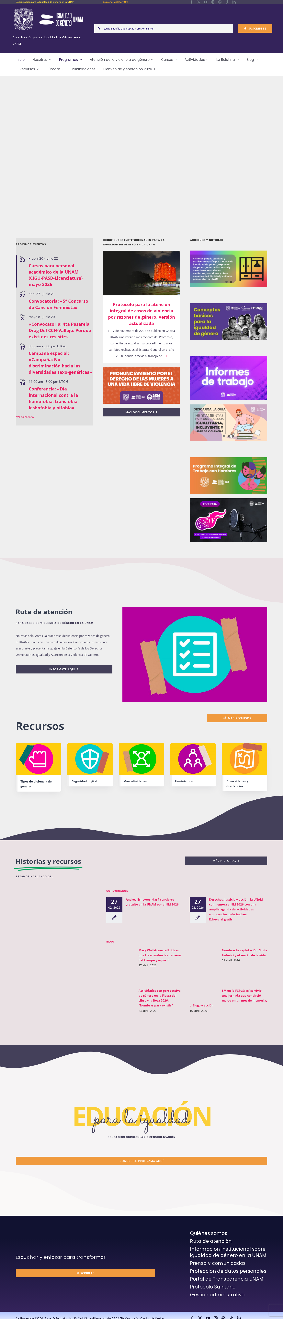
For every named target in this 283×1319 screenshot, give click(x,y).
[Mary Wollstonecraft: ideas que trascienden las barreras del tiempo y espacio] (120, 965)
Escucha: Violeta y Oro (115, 2)
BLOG (110, 941)
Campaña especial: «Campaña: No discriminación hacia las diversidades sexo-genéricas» (60, 362)
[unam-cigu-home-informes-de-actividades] (228, 358)
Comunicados (117, 890)
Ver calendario (25, 417)
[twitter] (198, 2)
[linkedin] (234, 2)
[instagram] (212, 2)
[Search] (98, 28)
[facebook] (191, 2)
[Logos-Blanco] (48, 9)
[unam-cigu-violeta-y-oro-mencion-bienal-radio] (56, 894)
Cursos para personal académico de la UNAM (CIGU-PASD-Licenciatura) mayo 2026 (56, 275)
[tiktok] (227, 2)
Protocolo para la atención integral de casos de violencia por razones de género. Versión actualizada (141, 313)
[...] (164, 356)
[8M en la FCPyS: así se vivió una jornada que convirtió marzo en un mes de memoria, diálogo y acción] (204, 994)
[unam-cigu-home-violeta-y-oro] (228, 500)
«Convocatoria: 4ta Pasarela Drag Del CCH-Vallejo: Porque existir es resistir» (60, 330)
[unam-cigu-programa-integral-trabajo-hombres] (228, 459)
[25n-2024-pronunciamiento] (141, 368)
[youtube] (205, 2)
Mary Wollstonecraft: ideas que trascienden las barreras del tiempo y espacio (160, 955)
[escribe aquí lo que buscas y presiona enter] (163, 28)
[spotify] (219, 2)
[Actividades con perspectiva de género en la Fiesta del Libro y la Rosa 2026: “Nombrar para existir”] (120, 997)
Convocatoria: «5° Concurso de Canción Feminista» (58, 304)
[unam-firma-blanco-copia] (27, 1231)
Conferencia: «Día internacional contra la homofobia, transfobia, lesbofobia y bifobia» (54, 398)
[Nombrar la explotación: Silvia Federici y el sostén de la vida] (204, 965)
